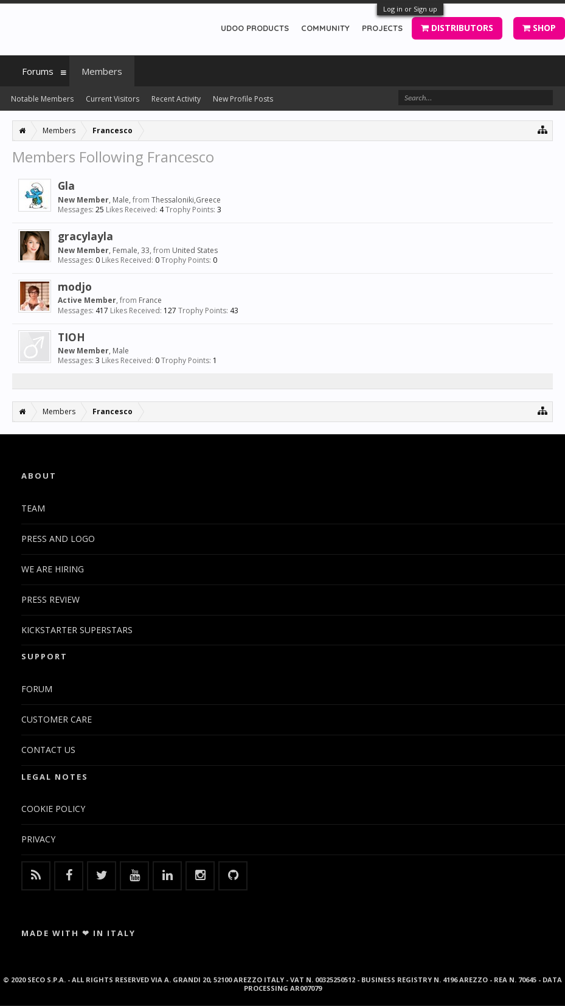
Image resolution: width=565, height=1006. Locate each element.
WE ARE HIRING (52, 569)
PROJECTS (382, 28)
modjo (75, 286)
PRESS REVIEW (50, 599)
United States (195, 250)
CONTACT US (48, 749)
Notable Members (42, 99)
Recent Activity (176, 99)
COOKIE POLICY (53, 808)
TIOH (71, 337)
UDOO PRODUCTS (255, 28)
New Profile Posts (243, 99)
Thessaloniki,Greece (186, 200)
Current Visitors (112, 99)
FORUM (36, 689)
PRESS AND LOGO (58, 538)
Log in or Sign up (410, 8)
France (150, 300)
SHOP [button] (539, 27)
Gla (66, 185)
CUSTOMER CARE (56, 719)
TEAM (33, 508)
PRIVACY (38, 839)
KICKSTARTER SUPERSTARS (77, 630)
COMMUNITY (325, 28)
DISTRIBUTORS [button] (457, 27)
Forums (38, 71)
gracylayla (85, 236)
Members (101, 71)
